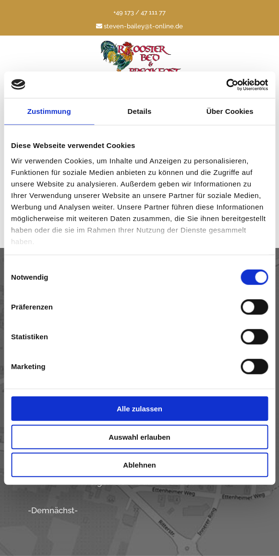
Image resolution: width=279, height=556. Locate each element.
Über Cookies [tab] (230, 111)
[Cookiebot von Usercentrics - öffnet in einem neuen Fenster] (226, 84)
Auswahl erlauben (139, 436)
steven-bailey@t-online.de (139, 26)
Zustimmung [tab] (49, 111)
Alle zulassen (139, 409)
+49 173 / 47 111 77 (139, 12)
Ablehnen (139, 465)
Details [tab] (140, 111)
